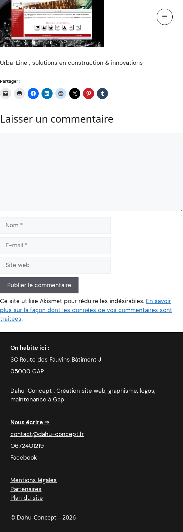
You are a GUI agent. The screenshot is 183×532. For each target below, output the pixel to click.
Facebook (23, 457)
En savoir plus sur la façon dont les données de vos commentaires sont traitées (86, 309)
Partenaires (26, 489)
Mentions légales (33, 480)
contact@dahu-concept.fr (47, 434)
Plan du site (26, 498)
